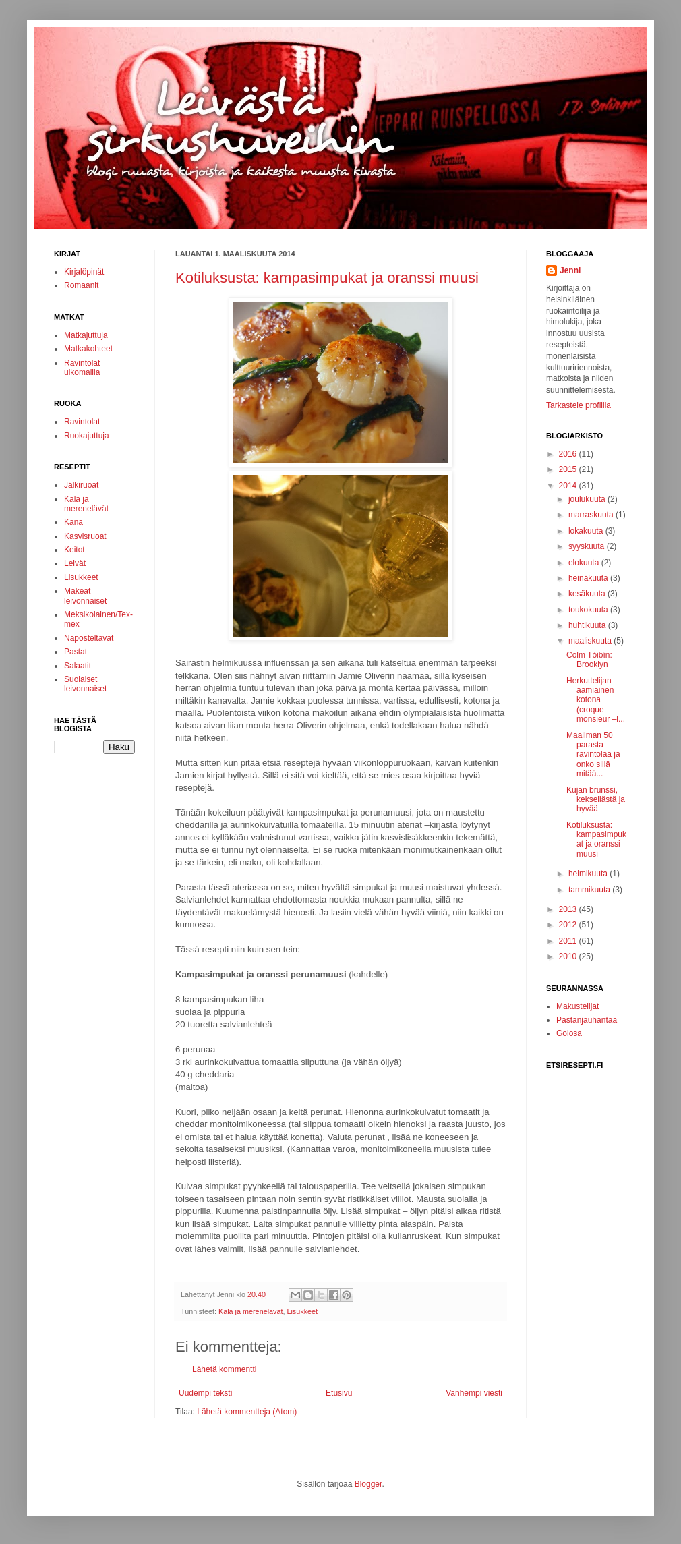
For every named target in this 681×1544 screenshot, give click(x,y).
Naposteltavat (88, 638)
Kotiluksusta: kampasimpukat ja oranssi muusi (327, 277)
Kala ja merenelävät (250, 1311)
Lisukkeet (302, 1311)
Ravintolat (82, 421)
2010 (569, 956)
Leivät (75, 563)
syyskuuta (587, 546)
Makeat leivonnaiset (85, 595)
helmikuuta (589, 873)
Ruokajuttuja (86, 435)
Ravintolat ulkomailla (82, 367)
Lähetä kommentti (224, 1369)
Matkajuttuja (86, 335)
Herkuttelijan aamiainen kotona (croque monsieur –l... (595, 700)
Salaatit (77, 665)
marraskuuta (592, 514)
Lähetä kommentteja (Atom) (247, 1412)
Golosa (569, 1033)
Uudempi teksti (205, 1393)
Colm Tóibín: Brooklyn (589, 659)
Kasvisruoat (85, 536)
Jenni (570, 270)
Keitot (74, 549)
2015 (569, 469)
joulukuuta (588, 499)
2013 (569, 909)
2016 (569, 454)
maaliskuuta (591, 641)
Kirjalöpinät (84, 272)
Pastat (75, 651)
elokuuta (584, 562)
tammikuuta (590, 889)
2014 (569, 485)
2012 (569, 925)
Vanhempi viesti (474, 1393)
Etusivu (339, 1393)
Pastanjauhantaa (586, 1020)
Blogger (368, 1484)
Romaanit (81, 285)
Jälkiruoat (81, 485)
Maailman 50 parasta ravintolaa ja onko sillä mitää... (593, 755)
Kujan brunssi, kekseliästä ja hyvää (595, 799)
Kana (73, 522)
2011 (569, 941)
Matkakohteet (88, 348)
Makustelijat (577, 1006)
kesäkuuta (588, 593)
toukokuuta (589, 609)
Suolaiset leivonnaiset (85, 684)
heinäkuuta (589, 578)
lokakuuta (586, 531)
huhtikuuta (588, 625)
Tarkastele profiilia (578, 405)
